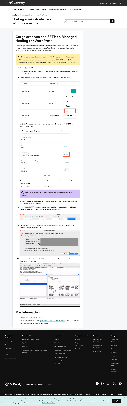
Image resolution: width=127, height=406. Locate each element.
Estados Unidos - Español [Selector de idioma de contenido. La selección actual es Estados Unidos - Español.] (35, 384)
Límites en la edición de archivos (31, 317)
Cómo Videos (41, 9)
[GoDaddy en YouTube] (120, 385)
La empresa (8, 341)
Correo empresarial (116, 349)
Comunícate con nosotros (57, 9)
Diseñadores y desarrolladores (63, 350)
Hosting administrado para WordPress (33, 15)
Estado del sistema (75, 9)
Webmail (56, 339)
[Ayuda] (102, 3)
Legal (6, 354)
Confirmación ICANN (60, 346)
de (25, 68)
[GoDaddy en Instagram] (103, 385)
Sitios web (114, 345)
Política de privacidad (108, 394)
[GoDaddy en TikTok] (108, 385)
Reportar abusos (26, 343)
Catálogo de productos (60, 357)
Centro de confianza (10, 358)
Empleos (7, 345)
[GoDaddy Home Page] (13, 384)
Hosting (113, 356)
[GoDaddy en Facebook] (97, 385)
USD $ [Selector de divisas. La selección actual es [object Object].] (51, 384)
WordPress (114, 352)
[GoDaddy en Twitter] (114, 385)
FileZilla (72, 62)
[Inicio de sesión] (111, 3)
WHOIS (56, 343)
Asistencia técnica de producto (30, 339)
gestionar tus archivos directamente (52, 320)
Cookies (119, 394)
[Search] (112, 21)
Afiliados (77, 339)
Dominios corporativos (60, 353)
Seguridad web (115, 359)
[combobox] (87, 21)
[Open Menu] (6, 3)
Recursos (24, 346)
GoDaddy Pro (78, 349)
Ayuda (31, 9)
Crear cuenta (97, 351)
